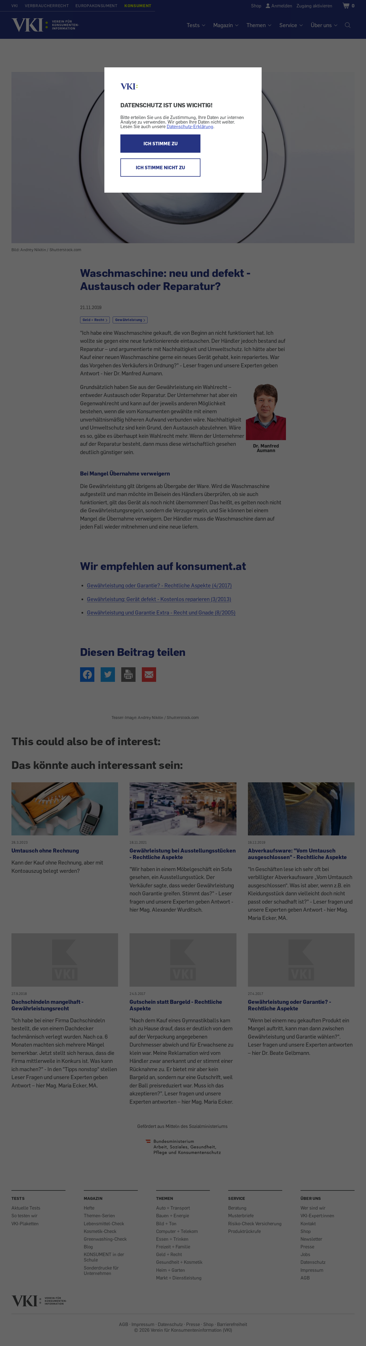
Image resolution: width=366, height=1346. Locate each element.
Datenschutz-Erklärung (190, 126)
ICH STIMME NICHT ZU (160, 167)
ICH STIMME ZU (161, 143)
